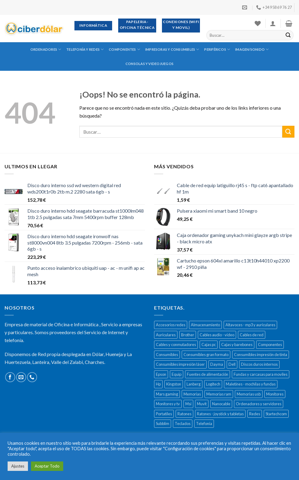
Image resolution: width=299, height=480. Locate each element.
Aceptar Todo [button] (47, 466)
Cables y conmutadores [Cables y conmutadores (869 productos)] (176, 344)
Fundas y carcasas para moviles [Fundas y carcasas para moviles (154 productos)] (260, 374)
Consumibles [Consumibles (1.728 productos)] (167, 354)
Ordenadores (45, 49)
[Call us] (32, 377)
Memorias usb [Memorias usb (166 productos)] (249, 394)
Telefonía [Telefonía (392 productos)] (204, 423)
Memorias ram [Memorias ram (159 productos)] (218, 394)
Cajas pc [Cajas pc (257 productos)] (208, 344)
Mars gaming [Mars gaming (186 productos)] (167, 394)
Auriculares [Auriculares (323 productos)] (166, 334)
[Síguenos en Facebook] (10, 377)
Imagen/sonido (252, 49)
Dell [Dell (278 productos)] (232, 364)
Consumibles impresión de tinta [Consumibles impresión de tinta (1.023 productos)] (260, 354)
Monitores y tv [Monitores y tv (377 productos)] (168, 403)
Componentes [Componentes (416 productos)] (270, 344)
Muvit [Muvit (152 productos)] (202, 403)
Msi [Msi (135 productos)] (188, 403)
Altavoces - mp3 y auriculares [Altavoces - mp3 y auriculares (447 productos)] (250, 324)
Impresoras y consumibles (172, 49)
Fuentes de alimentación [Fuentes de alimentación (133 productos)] (207, 374)
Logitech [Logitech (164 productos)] (213, 384)
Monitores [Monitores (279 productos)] (275, 394)
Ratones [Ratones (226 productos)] (184, 413)
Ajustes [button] (17, 466)
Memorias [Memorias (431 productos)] (192, 394)
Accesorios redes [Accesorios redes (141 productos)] (170, 324)
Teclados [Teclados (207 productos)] (183, 423)
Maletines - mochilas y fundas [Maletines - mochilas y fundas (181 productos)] (251, 384)
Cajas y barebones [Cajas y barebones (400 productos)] (237, 344)
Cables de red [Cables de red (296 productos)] (251, 334)
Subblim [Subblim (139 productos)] (162, 423)
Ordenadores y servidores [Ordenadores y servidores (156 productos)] (258, 403)
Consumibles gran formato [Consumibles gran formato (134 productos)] (206, 354)
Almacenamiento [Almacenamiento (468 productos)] (205, 324)
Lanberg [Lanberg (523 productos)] (194, 384)
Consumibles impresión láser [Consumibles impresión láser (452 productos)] (180, 364)
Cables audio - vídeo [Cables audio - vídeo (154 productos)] (217, 334)
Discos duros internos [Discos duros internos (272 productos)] (259, 364)
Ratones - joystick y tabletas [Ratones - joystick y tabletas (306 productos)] (220, 413)
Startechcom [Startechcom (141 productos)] (276, 413)
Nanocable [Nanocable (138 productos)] (221, 403)
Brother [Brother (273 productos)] (187, 334)
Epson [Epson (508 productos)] (161, 374)
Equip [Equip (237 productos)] (176, 374)
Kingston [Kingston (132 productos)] (173, 384)
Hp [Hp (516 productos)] (158, 384)
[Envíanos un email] (21, 377)
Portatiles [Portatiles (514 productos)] (164, 413)
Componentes (124, 49)
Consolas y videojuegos (149, 64)
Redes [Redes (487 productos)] (254, 413)
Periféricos (217, 49)
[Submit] (288, 35)
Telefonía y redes (85, 49)
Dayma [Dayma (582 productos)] (216, 364)
